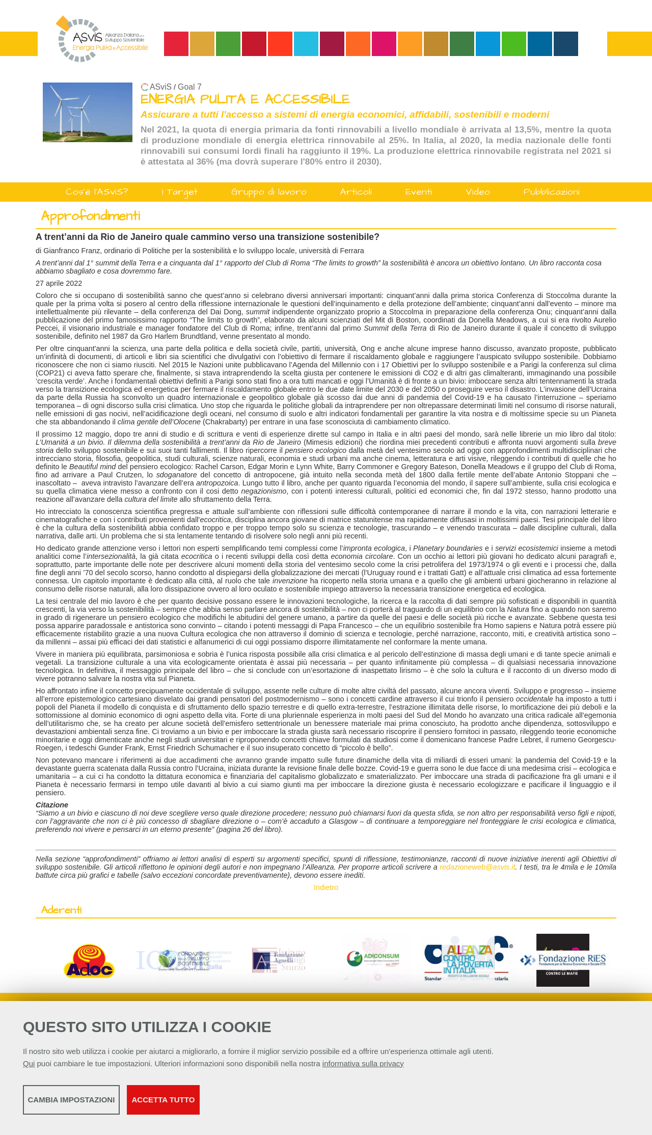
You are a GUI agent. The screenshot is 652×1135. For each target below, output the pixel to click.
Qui (29, 1068)
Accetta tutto (286, 1104)
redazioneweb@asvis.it (477, 867)
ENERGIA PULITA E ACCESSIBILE (245, 99)
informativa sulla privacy (363, 1068)
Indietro (326, 887)
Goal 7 (190, 87)
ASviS (161, 87)
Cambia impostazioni (103, 1104)
